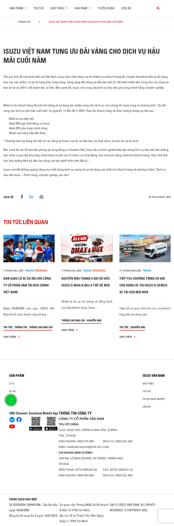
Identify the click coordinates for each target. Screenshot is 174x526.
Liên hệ (126, 8)
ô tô (11, 383)
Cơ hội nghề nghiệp (154, 399)
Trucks (29, 270)
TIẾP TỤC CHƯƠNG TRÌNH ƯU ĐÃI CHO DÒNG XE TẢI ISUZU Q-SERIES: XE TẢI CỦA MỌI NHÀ (143, 285)
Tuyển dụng (106, 8)
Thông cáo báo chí (40, 327)
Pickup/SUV (40, 270)
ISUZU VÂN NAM (154, 376)
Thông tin (20, 327)
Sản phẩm (16, 376)
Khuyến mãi (94, 320)
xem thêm (11, 336)
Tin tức (39, 8)
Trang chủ (24, 21)
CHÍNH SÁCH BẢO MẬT (23, 499)
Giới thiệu (148, 383)
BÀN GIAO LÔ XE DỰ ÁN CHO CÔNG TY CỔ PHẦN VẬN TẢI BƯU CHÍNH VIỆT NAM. (27, 285)
